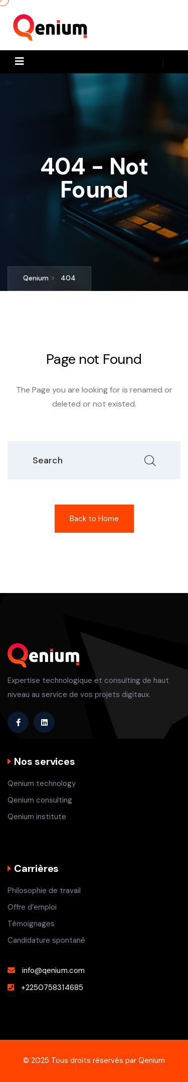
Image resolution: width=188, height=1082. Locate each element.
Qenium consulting (40, 800)
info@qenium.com (53, 970)
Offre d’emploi (32, 907)
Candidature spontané (46, 940)
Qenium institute (37, 817)
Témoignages (31, 924)
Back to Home (94, 519)
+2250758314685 (52, 987)
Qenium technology (42, 783)
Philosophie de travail (44, 891)
